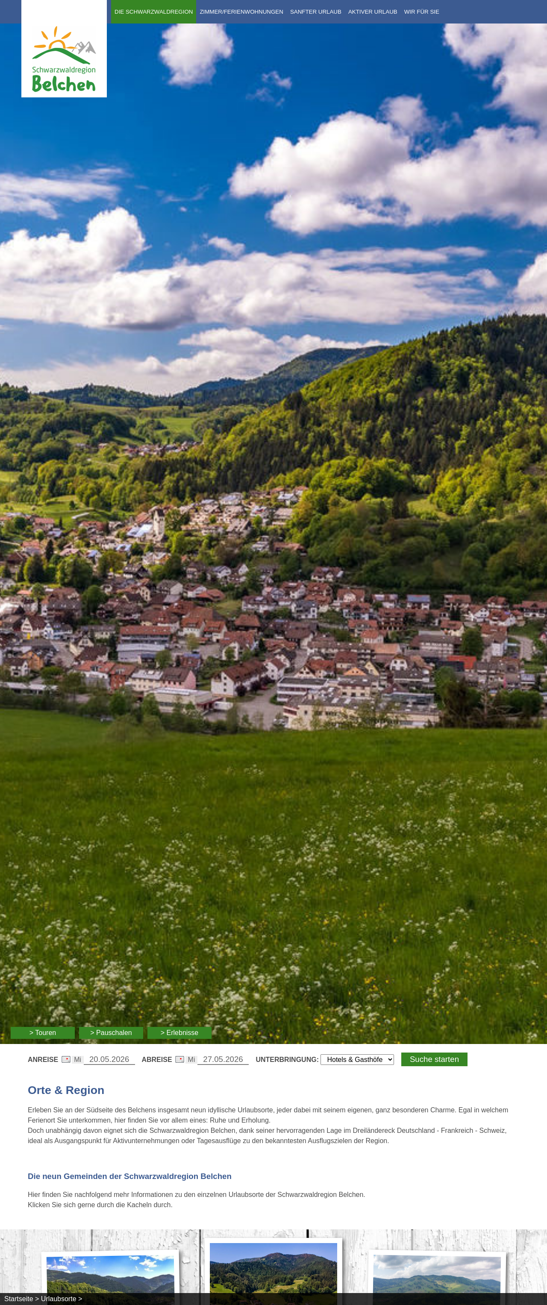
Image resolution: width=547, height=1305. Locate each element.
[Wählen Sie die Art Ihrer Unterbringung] (357, 1059)
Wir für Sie (421, 12)
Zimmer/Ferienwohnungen (241, 12)
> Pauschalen (111, 1032)
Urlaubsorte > (61, 1298)
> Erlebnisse (180, 1032)
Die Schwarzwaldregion (154, 12)
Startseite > (21, 1298)
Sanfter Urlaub (315, 12)
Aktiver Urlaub (372, 12)
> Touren (42, 1032)
